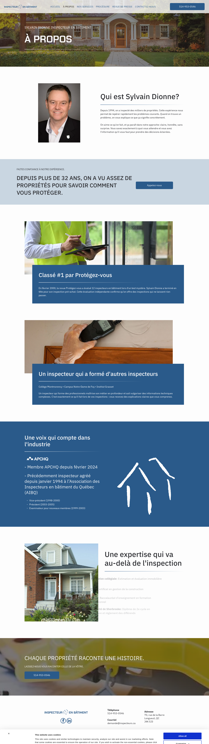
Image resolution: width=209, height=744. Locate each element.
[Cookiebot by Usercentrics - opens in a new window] (17, 739)
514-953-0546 (115, 713)
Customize (182, 730)
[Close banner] (8, 719)
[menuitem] (55, 6)
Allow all (182, 722)
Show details (41, 739)
